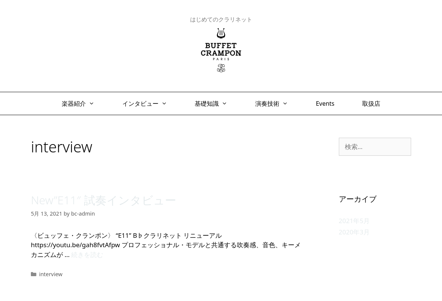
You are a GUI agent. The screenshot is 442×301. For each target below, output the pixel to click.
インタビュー (148, 103)
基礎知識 (215, 103)
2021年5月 (354, 220)
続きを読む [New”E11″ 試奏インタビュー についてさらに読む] (87, 254)
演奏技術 (275, 103)
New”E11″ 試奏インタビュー (103, 200)
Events (325, 103)
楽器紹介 (82, 103)
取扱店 (371, 103)
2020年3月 (354, 232)
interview (50, 274)
